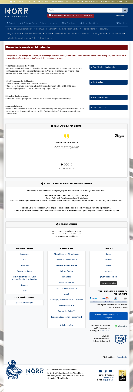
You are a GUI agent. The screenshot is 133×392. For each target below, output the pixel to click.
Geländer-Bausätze (45, 38)
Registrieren (93, 23)
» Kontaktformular (98, 107)
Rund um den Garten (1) (66, 311)
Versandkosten (122, 357)
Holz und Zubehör (90, 29)
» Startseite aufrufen (99, 97)
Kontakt (108, 254)
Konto (108, 265)
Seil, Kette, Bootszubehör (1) (66, 288)
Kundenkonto (82, 23)
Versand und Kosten (24, 271)
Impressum (24, 254)
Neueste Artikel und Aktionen (28, 23)
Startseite (11, 23)
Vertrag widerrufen (108, 283)
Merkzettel (56, 23)
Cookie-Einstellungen (24, 303)
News (24, 291)
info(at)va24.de (108, 380)
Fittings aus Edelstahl (14, 33)
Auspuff (49, 33)
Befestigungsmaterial (99, 33)
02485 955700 (105, 330)
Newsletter (24, 285)
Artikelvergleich (45, 23)
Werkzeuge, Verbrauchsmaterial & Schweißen (71, 33)
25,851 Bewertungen (66, 169)
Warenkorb (122, 23)
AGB (24, 260)
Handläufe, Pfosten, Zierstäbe (70, 29)
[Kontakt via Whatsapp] (121, 326)
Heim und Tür (104, 29)
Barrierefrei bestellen (108, 277)
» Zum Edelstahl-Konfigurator (103, 67)
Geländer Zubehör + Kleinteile (45, 29)
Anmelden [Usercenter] (119, 16)
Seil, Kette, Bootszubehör (34, 33)
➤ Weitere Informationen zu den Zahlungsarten (108, 316)
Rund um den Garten (117, 33)
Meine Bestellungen (69, 23)
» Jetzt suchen (97, 82)
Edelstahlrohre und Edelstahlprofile (19, 29)
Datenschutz (24, 265)
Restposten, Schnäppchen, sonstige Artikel (21, 38)
